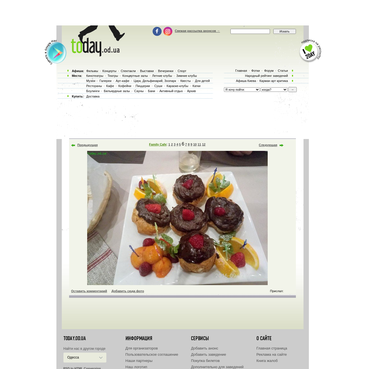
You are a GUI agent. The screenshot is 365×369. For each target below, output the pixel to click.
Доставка (93, 96)
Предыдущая (87, 145)
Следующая (268, 145)
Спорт (182, 71)
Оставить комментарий (89, 291)
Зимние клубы (186, 75)
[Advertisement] (182, 12)
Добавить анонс (204, 348)
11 (199, 144)
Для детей (202, 81)
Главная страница (271, 348)
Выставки (147, 71)
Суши (158, 86)
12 (203, 144)
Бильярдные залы (117, 91)
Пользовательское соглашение (152, 354)
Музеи (90, 81)
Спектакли (128, 71)
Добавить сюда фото (127, 291)
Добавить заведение (208, 354)
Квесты (185, 81)
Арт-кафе (122, 81)
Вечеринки (165, 71)
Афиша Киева (246, 81)
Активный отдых (171, 91)
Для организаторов (142, 348)
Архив (191, 91)
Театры (112, 75)
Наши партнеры (139, 361)
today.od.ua (74, 338)
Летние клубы (162, 75)
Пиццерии (143, 86)
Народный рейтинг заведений (266, 75)
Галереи (105, 81)
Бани (151, 91)
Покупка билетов (205, 361)
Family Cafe (158, 144)
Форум (268, 70)
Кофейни (124, 86)
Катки (196, 86)
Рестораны (94, 86)
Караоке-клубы (177, 86)
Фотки (255, 70)
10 (195, 144)
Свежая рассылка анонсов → (197, 30)
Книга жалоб (267, 361)
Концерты (109, 71)
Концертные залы (135, 75)
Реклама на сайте (271, 354)
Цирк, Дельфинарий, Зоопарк (155, 81)
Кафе (110, 86)
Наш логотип (136, 367)
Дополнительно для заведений (217, 367)
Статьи (283, 70)
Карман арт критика (274, 81)
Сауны (139, 91)
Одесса (73, 357)
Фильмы (92, 71)
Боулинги (93, 91)
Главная (241, 70)
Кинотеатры (94, 75)
